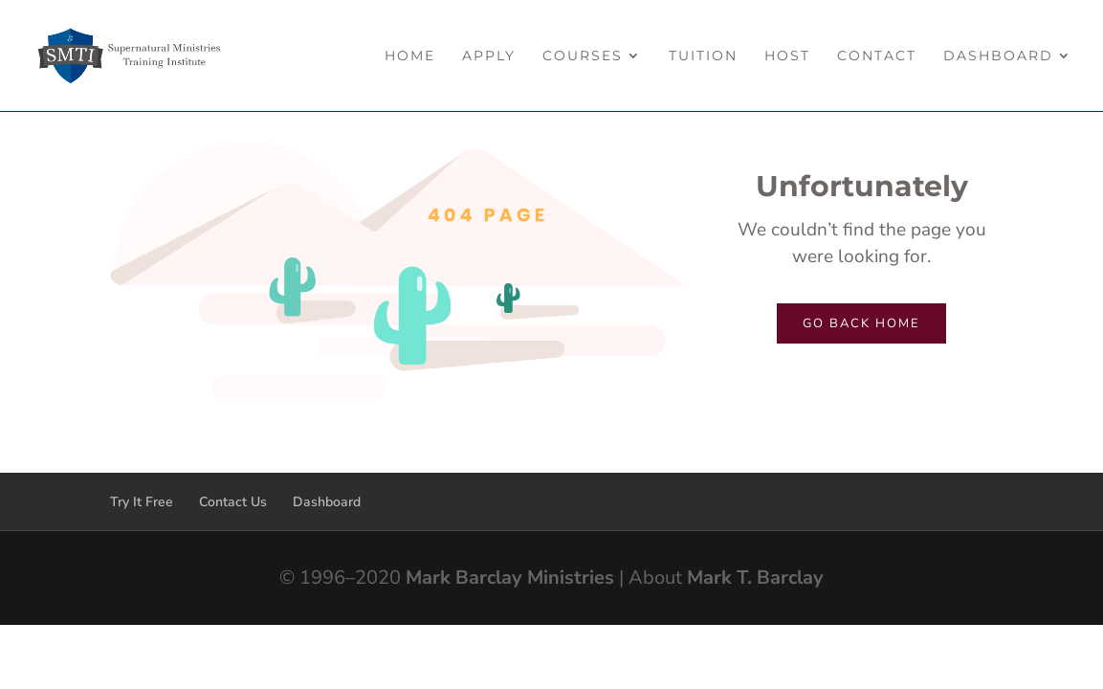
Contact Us (233, 502)
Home (410, 56)
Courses (582, 56)
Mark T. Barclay (755, 577)
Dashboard (998, 56)
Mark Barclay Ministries (510, 577)
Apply (489, 56)
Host (787, 56)
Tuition (703, 56)
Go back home (861, 323)
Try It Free (141, 502)
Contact (876, 56)
